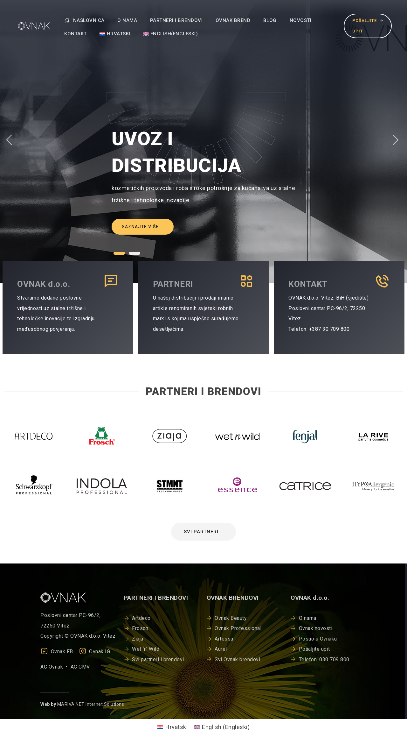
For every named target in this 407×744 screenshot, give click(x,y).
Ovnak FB (56, 651)
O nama (127, 20)
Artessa (224, 639)
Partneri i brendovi (176, 20)
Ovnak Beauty (231, 618)
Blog (270, 20)
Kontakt (75, 34)
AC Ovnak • (55, 667)
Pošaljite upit (367, 25)
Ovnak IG (94, 651)
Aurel (221, 649)
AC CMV (80, 667)
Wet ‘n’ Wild (145, 649)
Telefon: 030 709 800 (324, 659)
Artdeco (141, 618)
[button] (119, 253)
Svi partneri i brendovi (158, 659)
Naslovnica (84, 20)
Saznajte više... (142, 226)
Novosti (301, 20)
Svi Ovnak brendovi (237, 659)
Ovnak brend (233, 20)
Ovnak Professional (238, 628)
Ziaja (137, 639)
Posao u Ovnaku (318, 639)
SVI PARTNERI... (203, 532)
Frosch (140, 628)
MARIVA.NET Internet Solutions (90, 704)
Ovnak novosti (316, 628)
